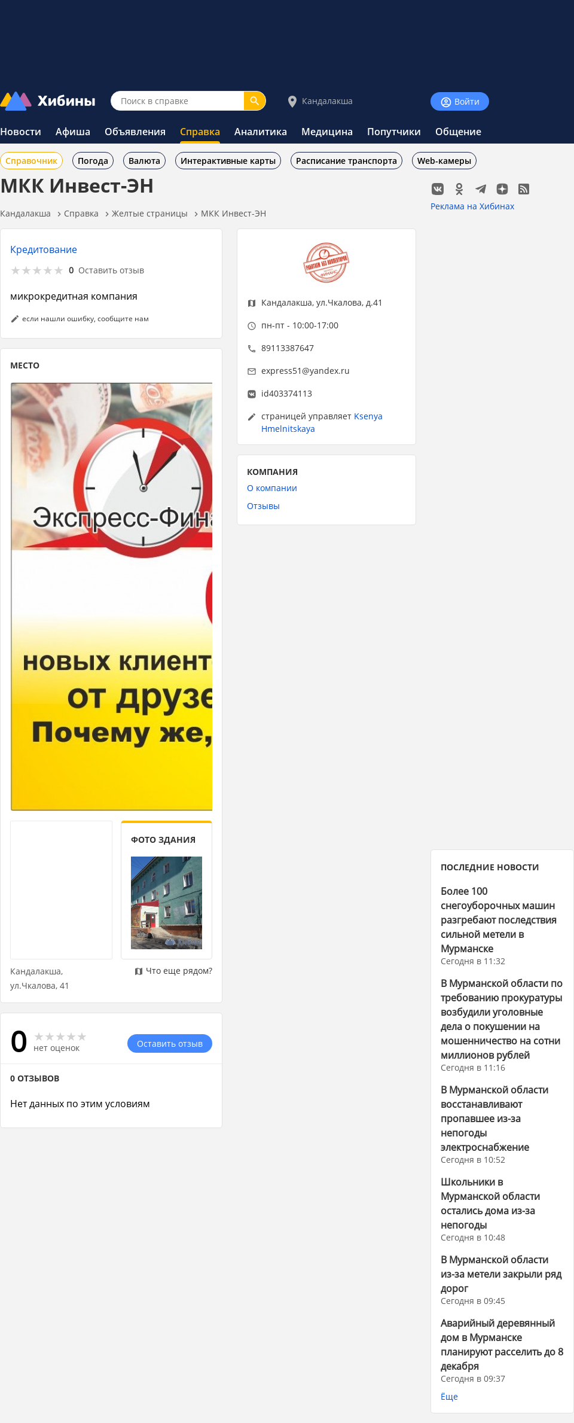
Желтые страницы (150, 213)
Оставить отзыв (111, 270)
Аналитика (260, 131)
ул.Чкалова (339, 302)
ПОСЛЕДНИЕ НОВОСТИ (490, 867)
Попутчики (394, 131)
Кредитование (43, 249)
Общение (458, 131)
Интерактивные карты (228, 160)
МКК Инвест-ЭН (233, 213)
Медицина (327, 131)
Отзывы (263, 505)
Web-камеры (444, 160)
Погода (93, 160)
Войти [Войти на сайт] (460, 102)
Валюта (144, 160)
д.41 (374, 302)
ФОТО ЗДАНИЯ (163, 839)
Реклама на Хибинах (472, 206)
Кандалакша (319, 101)
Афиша (73, 131)
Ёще (449, 1396)
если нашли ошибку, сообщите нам (85, 318)
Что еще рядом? (173, 970)
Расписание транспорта (346, 160)
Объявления (135, 131)
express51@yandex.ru (305, 370)
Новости (20, 131)
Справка (200, 131)
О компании (272, 487)
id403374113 (286, 393)
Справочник (31, 160)
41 (64, 985)
